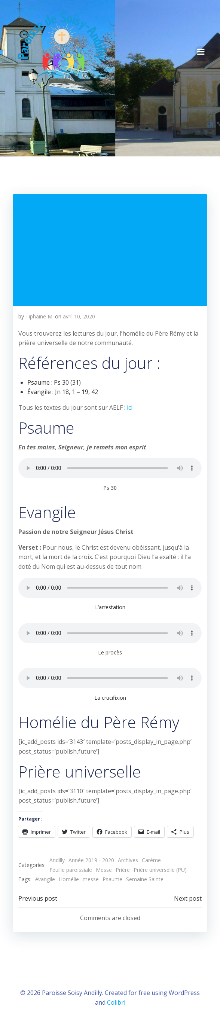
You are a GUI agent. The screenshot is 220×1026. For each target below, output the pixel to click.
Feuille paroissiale (70, 869)
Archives (128, 860)
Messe (104, 869)
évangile (45, 879)
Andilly (57, 860)
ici (129, 407)
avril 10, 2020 (79, 316)
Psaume (112, 879)
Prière (123, 869)
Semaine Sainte (145, 879)
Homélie (69, 879)
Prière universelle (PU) (160, 869)
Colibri (116, 1002)
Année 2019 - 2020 (91, 860)
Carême (151, 860)
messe (91, 879)
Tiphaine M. (39, 316)
